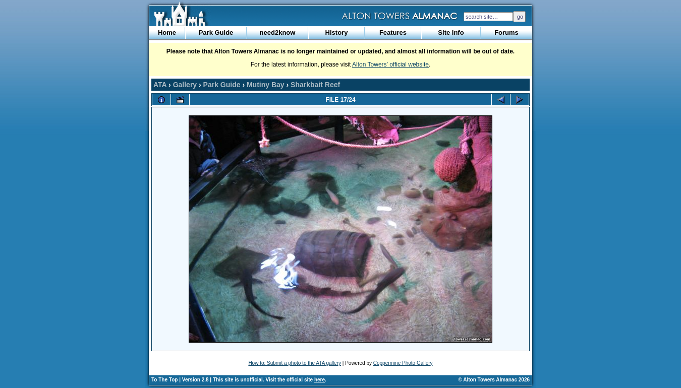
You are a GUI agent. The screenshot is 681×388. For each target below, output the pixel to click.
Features (393, 32)
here (319, 379)
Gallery (185, 85)
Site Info (451, 32)
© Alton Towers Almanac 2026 (494, 379)
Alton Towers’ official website (390, 64)
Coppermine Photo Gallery (403, 363)
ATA (159, 85)
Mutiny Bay (266, 85)
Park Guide (216, 32)
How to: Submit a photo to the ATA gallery (294, 363)
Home (167, 32)
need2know (278, 32)
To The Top (164, 379)
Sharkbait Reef (315, 85)
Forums (506, 32)
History (336, 32)
